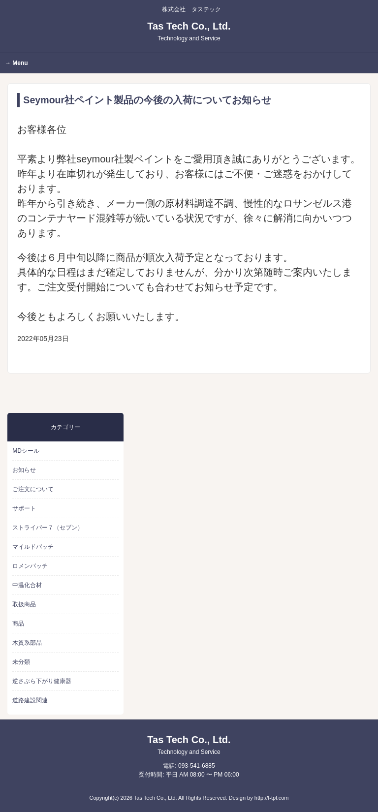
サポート (24, 508)
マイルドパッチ (33, 546)
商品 (18, 623)
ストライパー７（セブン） (47, 527)
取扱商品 (24, 604)
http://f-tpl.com (271, 798)
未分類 (21, 661)
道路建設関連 (30, 700)
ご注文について (33, 489)
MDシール (25, 450)
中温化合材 (27, 585)
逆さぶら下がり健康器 (41, 681)
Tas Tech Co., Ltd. (188, 31)
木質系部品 (27, 642)
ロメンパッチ (30, 565)
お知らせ (24, 470)
